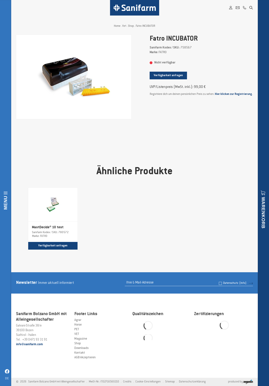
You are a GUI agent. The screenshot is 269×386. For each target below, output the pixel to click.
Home (117, 26)
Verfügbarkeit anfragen (168, 75)
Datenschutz (234, 283)
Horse (78, 324)
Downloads (81, 348)
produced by (240, 381)
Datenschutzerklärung (192, 381)
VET (76, 334)
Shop (131, 26)
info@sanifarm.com (29, 344)
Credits (127, 381)
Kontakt (79, 352)
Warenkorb (263, 212)
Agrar (77, 320)
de (7, 378)
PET (76, 329)
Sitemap (170, 381)
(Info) (242, 283)
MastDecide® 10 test (48, 227)
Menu (5, 203)
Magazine (80, 338)
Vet (124, 26)
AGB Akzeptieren (85, 357)
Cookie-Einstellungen (148, 381)
